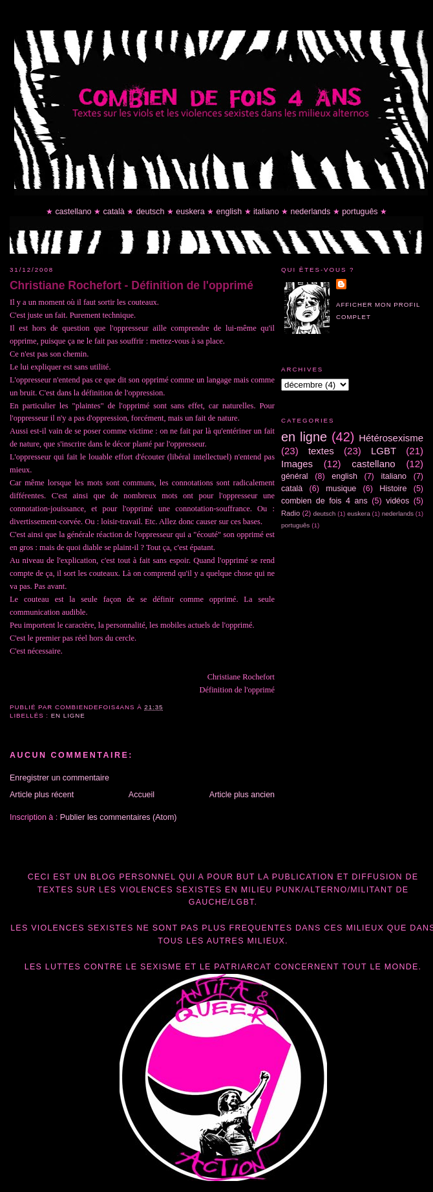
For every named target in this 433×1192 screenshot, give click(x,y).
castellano (73, 211)
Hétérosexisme (391, 437)
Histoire (393, 488)
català (113, 211)
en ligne (68, 715)
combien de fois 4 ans (324, 500)
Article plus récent (42, 794)
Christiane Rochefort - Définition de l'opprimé (131, 285)
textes (321, 450)
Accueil (141, 794)
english (229, 211)
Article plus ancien (242, 794)
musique (341, 488)
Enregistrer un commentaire (59, 777)
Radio (290, 513)
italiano (266, 211)
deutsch (150, 211)
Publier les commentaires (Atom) (118, 817)
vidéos (397, 500)
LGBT (383, 450)
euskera (190, 211)
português (359, 211)
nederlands (311, 211)
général (294, 476)
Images (297, 463)
